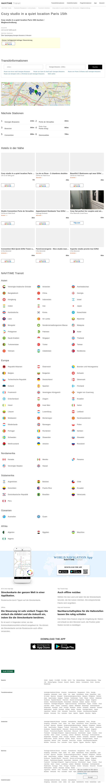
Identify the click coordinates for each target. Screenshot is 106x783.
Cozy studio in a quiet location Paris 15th (34, 13)
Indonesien (54, 694)
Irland (100, 703)
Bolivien (54, 711)
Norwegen (55, 707)
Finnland (93, 702)
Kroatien (94, 703)
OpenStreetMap (54, 105)
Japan (73, 694)
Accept (90, 777)
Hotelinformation (72, 3)
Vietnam (92, 698)
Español (72, 682)
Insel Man (46, 705)
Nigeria (94, 713)
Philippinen (92, 696)
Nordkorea (47, 700)
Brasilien (46, 713)
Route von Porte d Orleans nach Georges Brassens (84, 71)
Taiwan (86, 698)
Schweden (85, 707)
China (88, 692)
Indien (65, 694)
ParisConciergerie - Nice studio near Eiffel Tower (57, 249)
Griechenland (81, 703)
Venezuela (53, 713)
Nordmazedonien (94, 705)
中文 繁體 (57, 680)
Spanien (87, 702)
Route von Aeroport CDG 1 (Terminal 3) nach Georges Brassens (24, 74)
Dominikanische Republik (90, 711)
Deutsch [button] (101, 3)
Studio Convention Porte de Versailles (17, 211)
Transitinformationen (57, 3)
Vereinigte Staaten (88, 709)
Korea (86, 694)
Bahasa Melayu (81, 680)
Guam (70, 713)
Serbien (79, 707)
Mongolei (59, 696)
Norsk (92, 682)
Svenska (97, 682)
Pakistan (98, 696)
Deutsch (66, 682)
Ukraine (55, 709)
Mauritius (87, 713)
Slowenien (93, 707)
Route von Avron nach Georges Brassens (17, 71)
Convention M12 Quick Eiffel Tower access (19, 249)
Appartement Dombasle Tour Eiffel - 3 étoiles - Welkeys (59, 211)
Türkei (81, 698)
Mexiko (73, 709)
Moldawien (78, 705)
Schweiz (46, 702)
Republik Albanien (56, 700)
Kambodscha (80, 694)
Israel (60, 694)
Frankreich (47, 703)
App (95, 3)
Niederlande (47, 707)
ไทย (74, 680)
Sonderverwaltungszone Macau (72, 696)
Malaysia (85, 696)
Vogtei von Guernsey (71, 703)
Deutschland (67, 702)
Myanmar (53, 696)
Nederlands (47, 684)
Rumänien (73, 707)
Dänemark (75, 702)
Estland (82, 702)
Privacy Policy (82, 773)
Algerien (75, 713)
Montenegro (85, 705)
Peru (59, 713)
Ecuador (79, 711)
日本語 (46, 680)
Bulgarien (94, 700)
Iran (69, 694)
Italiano (78, 682)
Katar (45, 698)
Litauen (58, 705)
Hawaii (96, 709)
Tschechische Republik (56, 702)
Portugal (66, 707)
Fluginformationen (85, 3)
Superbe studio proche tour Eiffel (84, 249)
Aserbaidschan (72, 692)
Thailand (66, 698)
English (51, 680)
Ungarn (89, 703)
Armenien (64, 692)
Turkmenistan (74, 698)
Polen (60, 707)
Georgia (93, 692)
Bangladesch (81, 692)
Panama (78, 709)
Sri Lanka (46, 696)
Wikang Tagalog (52, 682)
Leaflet (46, 105)
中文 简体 (63, 680)
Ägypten (81, 713)
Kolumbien (65, 711)
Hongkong (47, 694)
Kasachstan (93, 694)
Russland (61, 709)
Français (60, 682)
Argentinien (47, 711)
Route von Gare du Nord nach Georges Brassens (49, 71)
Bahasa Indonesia (91, 680)
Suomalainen (85, 682)
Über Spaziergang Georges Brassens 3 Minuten (16, 35)
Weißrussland (47, 709)
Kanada (67, 709)
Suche (95, 67)
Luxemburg (64, 705)
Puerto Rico (72, 711)
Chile (59, 711)
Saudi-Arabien (52, 698)
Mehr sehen (51, 74)
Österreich (65, 700)
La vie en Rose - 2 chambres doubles (52, 173)
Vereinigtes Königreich (57, 703)
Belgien (88, 700)
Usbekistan (98, 698)
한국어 (69, 680)
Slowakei (99, 707)
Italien (52, 705)
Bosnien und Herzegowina (77, 700)
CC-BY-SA (67, 105)
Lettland (71, 705)
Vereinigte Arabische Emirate (52, 692)
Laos (99, 694)
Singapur (60, 698)
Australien (64, 713)
